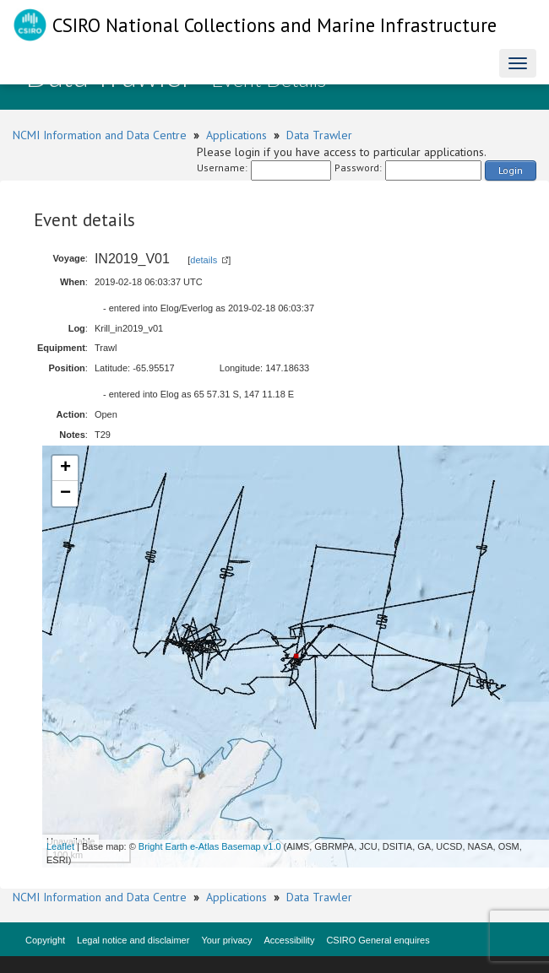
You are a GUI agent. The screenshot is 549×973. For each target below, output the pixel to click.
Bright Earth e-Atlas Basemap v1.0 (210, 846)
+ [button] (65, 468)
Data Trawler (319, 135)
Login (510, 170)
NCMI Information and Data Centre (100, 135)
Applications (236, 135)
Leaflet (60, 846)
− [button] (65, 493)
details (203, 260)
